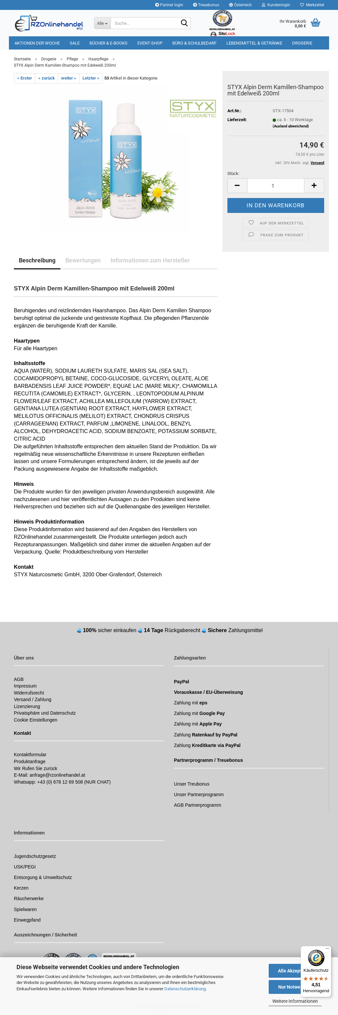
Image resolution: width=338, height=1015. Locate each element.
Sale (75, 43)
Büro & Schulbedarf (194, 43)
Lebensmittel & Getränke (254, 43)
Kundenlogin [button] (276, 5)
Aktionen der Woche (37, 43)
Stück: (233, 173)
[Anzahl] (275, 185)
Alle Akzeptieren (295, 970)
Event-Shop (149, 43)
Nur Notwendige (295, 987)
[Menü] (327, 950)
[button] (240, 5)
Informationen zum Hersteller (150, 260)
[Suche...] (102, 23)
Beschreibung (37, 260)
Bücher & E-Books (108, 43)
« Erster (24, 78)
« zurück (46, 78)
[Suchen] (184, 23)
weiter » (68, 78)
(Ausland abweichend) (291, 126)
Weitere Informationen (295, 1001)
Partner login (169, 5)
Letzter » (91, 78)
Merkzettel (312, 5)
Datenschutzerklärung (185, 988)
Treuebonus (206, 5)
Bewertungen (83, 260)
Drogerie (302, 43)
